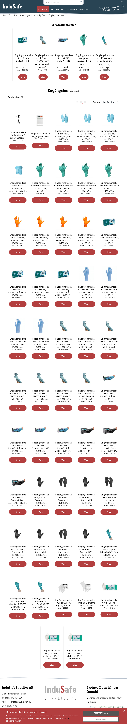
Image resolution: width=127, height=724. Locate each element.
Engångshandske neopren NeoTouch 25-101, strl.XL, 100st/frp (109, 187)
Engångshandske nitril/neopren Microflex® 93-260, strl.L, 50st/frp (109, 550)
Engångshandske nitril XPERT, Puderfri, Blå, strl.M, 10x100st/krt (17, 446)
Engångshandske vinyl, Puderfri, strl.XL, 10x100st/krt (75, 653)
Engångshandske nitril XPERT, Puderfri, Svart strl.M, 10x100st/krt (109, 446)
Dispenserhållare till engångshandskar (40, 135)
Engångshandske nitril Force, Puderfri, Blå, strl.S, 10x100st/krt (41, 291)
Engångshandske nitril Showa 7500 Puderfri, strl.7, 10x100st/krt (109, 291)
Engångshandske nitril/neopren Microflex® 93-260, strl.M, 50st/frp (18, 602)
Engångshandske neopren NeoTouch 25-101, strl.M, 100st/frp (63, 187)
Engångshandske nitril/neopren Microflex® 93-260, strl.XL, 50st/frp (41, 602)
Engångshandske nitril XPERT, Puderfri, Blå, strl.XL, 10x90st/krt (63, 446)
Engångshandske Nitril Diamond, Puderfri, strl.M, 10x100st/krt (40, 239)
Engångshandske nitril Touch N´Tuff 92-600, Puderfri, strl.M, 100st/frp (40, 394)
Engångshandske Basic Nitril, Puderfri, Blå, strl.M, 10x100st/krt (86, 135)
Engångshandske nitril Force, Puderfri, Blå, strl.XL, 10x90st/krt (63, 291)
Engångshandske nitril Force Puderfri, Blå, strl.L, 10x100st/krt (109, 239)
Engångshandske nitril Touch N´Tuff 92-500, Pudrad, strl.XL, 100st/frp (109, 343)
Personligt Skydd (39, 15)
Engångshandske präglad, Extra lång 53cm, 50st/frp (86, 603)
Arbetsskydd (25, 15)
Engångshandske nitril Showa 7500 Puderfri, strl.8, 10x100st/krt (18, 343)
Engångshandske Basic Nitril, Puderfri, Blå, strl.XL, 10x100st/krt (17, 187)
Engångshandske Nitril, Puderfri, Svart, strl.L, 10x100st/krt (40, 498)
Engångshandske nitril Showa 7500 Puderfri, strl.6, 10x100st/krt (86, 291)
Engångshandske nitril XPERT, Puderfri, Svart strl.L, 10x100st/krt (86, 446)
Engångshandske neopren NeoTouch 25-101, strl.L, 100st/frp (40, 187)
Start (5, 15)
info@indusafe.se (17, 693)
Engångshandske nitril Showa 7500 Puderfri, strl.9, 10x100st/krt (40, 343)
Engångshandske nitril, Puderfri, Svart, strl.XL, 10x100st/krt (63, 550)
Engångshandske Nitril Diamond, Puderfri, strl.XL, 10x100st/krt (63, 239)
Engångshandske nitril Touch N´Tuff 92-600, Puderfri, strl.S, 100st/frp (63, 394)
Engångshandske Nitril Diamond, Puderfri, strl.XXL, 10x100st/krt (86, 239)
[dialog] (63, 716)
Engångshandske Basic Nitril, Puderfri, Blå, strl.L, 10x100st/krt (64, 135)
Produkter (43, 9)
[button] (43, 721)
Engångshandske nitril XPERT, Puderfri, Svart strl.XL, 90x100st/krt (17, 498)
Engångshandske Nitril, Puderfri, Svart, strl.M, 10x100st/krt (86, 498)
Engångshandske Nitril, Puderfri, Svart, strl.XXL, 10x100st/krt (86, 550)
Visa (18, 147)
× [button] (124, 711)
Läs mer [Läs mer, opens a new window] (66, 718)
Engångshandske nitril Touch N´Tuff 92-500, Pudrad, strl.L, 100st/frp (63, 343)
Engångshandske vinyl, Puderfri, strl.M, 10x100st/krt (52, 653)
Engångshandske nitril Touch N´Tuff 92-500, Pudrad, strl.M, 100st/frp (86, 343)
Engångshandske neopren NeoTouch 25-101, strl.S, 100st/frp (86, 187)
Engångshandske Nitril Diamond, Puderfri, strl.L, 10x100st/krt (18, 239)
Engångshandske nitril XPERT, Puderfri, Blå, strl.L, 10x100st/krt (109, 394)
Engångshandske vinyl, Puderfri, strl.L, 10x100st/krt (109, 603)
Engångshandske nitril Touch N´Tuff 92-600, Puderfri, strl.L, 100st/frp (18, 394)
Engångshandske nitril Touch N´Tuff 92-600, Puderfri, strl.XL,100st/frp (86, 394)
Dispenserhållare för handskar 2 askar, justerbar (18, 135)
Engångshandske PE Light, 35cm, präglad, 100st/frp (63, 603)
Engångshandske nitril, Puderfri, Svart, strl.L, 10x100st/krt (63, 498)
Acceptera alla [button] (101, 713)
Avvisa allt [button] (101, 719)
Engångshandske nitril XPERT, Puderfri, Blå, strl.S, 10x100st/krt (41, 446)
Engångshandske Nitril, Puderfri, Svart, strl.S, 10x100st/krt (18, 550)
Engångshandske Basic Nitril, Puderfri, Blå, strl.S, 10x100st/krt (109, 135)
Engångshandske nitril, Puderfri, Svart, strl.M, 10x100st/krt (109, 498)
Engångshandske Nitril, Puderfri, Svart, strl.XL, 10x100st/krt (40, 550)
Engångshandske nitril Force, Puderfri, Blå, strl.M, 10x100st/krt (17, 291)
